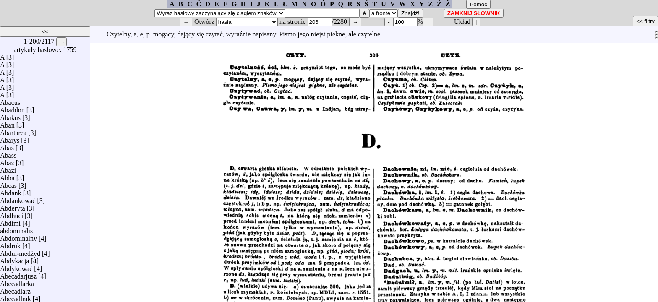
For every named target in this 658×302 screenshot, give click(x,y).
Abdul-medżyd (20, 251)
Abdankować (17, 198)
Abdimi (10, 221)
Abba (7, 176)
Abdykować (16, 266)
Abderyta (12, 206)
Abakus (10, 115)
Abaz (7, 160)
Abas (7, 145)
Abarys (9, 138)
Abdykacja (14, 259)
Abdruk (10, 243)
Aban (7, 123)
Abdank (10, 191)
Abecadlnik (15, 296)
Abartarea (13, 130)
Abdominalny (18, 236)
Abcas (8, 183)
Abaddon (12, 108)
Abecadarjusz (18, 274)
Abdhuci (11, 213)
